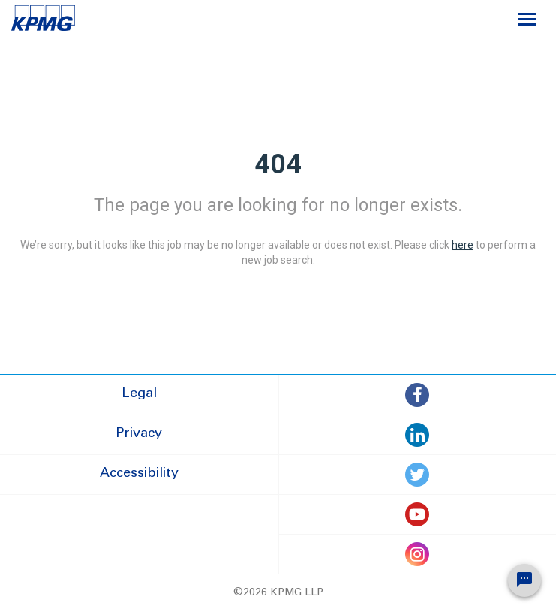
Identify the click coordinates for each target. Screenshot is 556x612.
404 (278, 164)
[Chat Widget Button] (524, 580)
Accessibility (139, 474)
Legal (139, 394)
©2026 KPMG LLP (278, 593)
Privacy (139, 434)
